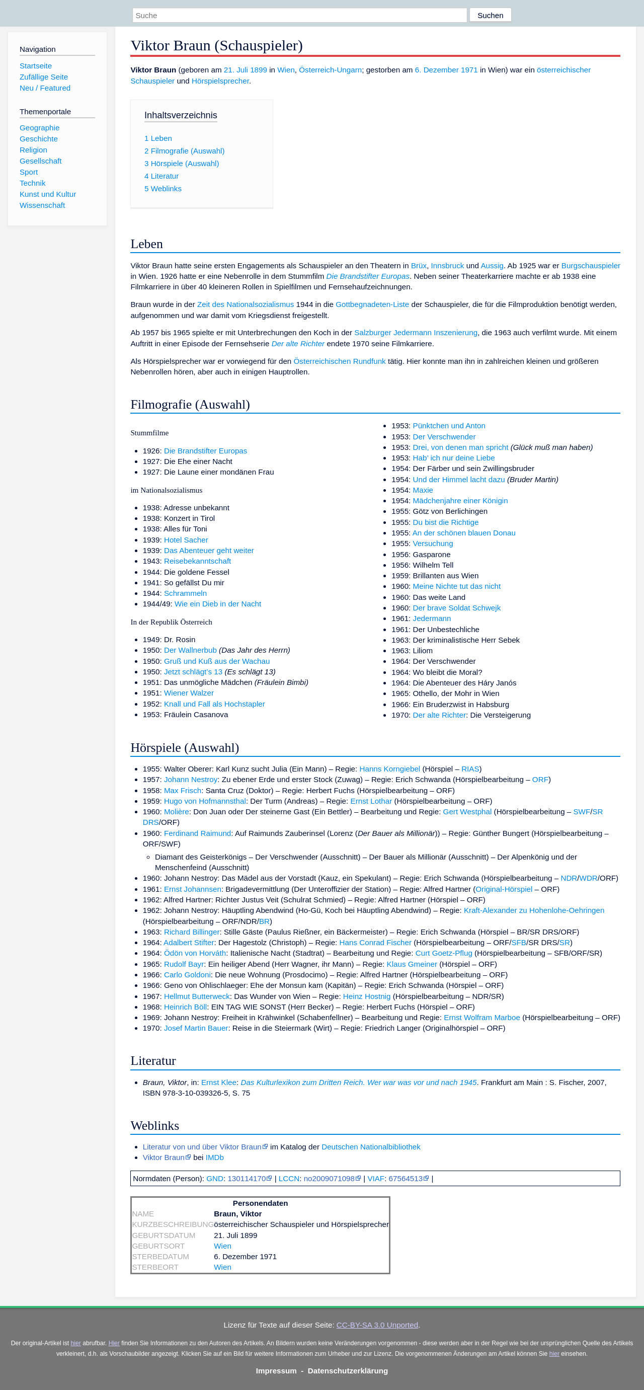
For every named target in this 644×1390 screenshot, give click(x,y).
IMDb (215, 1157)
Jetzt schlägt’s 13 (193, 671)
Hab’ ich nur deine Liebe (454, 457)
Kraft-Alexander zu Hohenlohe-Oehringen (534, 910)
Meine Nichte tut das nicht (457, 586)
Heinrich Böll (185, 1006)
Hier (114, 1343)
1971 (469, 69)
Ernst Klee (218, 1082)
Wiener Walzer (189, 692)
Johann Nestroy (190, 779)
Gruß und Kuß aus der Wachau (217, 661)
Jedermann (432, 618)
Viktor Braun (164, 1157)
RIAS (470, 768)
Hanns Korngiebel (390, 768)
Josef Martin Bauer (196, 1028)
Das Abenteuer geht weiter (209, 550)
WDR (589, 878)
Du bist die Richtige (446, 522)
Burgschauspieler (590, 265)
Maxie (423, 490)
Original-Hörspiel (503, 889)
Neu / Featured (45, 88)
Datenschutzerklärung (348, 1370)
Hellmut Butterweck (197, 996)
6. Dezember (437, 69)
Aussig (492, 265)
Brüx (419, 265)
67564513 (406, 1178)
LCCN (289, 1178)
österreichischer (564, 69)
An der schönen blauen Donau (464, 532)
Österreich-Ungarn (330, 69)
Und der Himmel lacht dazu (459, 479)
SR (564, 942)
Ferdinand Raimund (197, 833)
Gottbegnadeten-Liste (372, 304)
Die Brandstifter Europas (368, 276)
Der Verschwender (444, 436)
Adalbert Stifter (189, 942)
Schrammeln (185, 593)
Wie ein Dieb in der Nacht (218, 603)
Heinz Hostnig (367, 996)
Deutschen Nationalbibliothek (371, 1146)
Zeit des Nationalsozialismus (245, 304)
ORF (540, 779)
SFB (518, 942)
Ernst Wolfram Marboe (482, 1017)
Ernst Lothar (371, 801)
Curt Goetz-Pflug (444, 953)
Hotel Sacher (186, 539)
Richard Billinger (192, 932)
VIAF (375, 1178)
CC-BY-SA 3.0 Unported (377, 1325)
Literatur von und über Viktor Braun (202, 1146)
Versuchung (433, 543)
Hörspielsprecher (220, 80)
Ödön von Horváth (195, 953)
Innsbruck (447, 265)
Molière (176, 811)
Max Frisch (182, 790)
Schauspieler (152, 80)
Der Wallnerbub (190, 650)
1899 (258, 69)
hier (76, 1343)
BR (264, 921)
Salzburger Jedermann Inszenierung (415, 332)
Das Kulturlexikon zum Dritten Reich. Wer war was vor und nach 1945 (358, 1082)
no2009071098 (329, 1178)
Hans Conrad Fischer (376, 942)
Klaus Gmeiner (412, 964)
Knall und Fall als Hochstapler (214, 704)
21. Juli (236, 69)
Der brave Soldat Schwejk (457, 607)
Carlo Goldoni (187, 974)
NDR (568, 878)
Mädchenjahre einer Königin (460, 500)
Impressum (276, 1370)
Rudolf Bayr (184, 964)
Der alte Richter (298, 343)
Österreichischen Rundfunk (340, 361)
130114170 (246, 1178)
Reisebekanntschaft (197, 561)
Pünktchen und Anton (449, 425)
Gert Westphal (467, 811)
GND (214, 1178)
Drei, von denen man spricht (461, 447)
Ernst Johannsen (192, 889)
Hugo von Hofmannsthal (205, 801)
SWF (581, 811)
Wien (286, 69)
